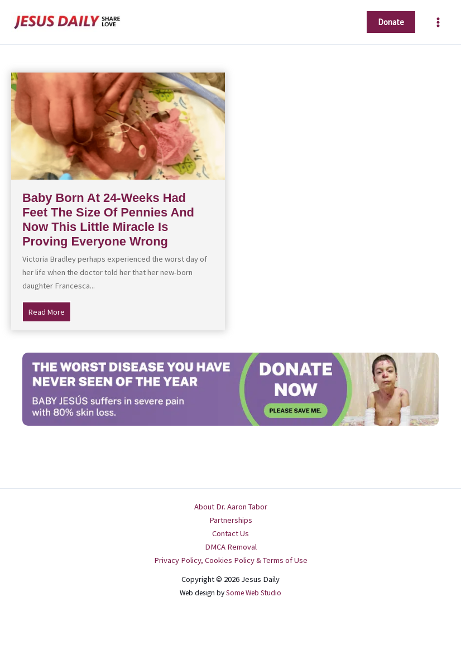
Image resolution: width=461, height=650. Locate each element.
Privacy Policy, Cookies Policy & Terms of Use (231, 560)
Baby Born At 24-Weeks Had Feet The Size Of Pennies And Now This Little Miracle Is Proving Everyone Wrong (108, 220)
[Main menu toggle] (438, 22)
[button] (391, 22)
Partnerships (230, 520)
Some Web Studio (253, 593)
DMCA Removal (231, 547)
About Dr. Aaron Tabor (230, 507)
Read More (49, 311)
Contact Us (230, 533)
